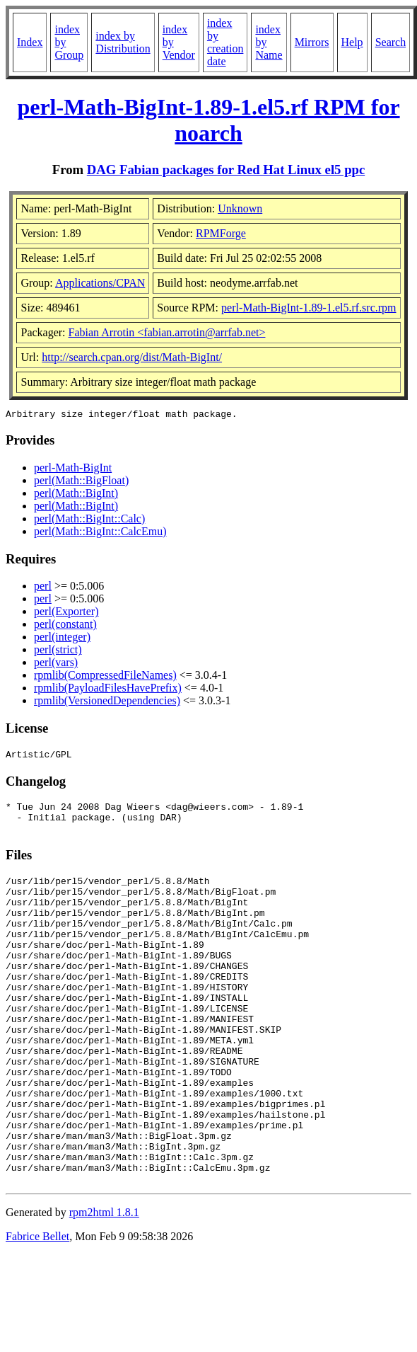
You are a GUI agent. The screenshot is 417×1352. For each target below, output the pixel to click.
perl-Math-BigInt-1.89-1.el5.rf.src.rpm (308, 308)
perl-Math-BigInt (73, 470)
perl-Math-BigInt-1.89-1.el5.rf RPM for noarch (208, 120)
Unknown (240, 208)
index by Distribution (122, 42)
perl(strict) (58, 652)
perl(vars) (56, 664)
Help (352, 42)
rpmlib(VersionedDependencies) (107, 703)
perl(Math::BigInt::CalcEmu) (100, 533)
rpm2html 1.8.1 (104, 1284)
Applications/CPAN (100, 283)
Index (29, 42)
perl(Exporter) (66, 613)
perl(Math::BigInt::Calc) (89, 521)
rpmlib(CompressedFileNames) (105, 677)
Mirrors (312, 42)
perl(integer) (62, 639)
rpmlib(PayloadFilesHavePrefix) (108, 690)
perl (43, 588)
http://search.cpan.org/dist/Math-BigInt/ (132, 357)
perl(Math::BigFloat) (81, 482)
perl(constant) (65, 626)
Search (390, 42)
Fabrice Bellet (37, 1308)
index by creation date (225, 42)
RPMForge (221, 233)
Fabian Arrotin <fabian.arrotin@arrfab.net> (167, 332)
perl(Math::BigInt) (76, 495)
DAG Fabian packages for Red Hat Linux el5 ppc (226, 169)
